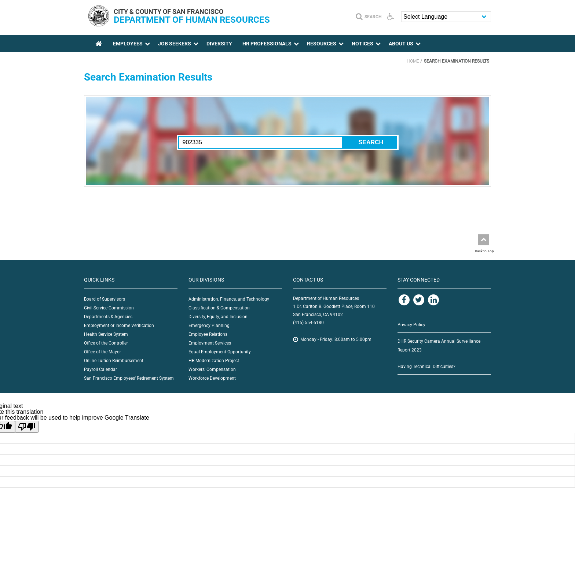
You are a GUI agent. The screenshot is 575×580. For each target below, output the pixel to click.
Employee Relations (207, 334)
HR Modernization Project (213, 360)
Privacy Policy (411, 324)
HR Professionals (267, 44)
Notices (362, 44)
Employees (128, 44)
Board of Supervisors (104, 299)
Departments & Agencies (108, 316)
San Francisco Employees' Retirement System (129, 378)
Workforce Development (212, 378)
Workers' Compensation (212, 369)
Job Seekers (174, 44)
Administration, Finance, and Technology (228, 299)
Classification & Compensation (219, 308)
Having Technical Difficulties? (426, 366)
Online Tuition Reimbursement (113, 360)
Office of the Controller (106, 343)
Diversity (219, 44)
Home (413, 61)
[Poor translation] (27, 427)
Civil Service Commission (109, 308)
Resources (321, 44)
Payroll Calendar (100, 369)
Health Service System (106, 334)
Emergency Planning (209, 325)
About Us (401, 44)
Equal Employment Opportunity (219, 351)
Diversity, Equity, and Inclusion (218, 316)
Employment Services (209, 343)
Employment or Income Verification (119, 325)
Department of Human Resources (192, 20)
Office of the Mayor (102, 351)
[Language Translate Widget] (446, 16)
